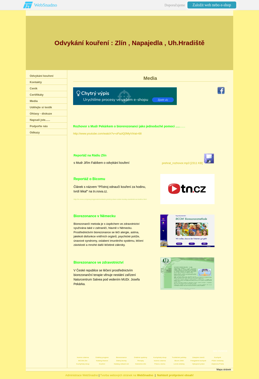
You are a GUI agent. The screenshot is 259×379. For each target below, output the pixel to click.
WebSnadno (45, 5)
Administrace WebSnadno (81, 375)
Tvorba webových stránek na (126, 375)
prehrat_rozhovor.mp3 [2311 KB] (188, 163)
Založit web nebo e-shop (212, 5)
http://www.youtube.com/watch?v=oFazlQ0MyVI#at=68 (107, 133)
